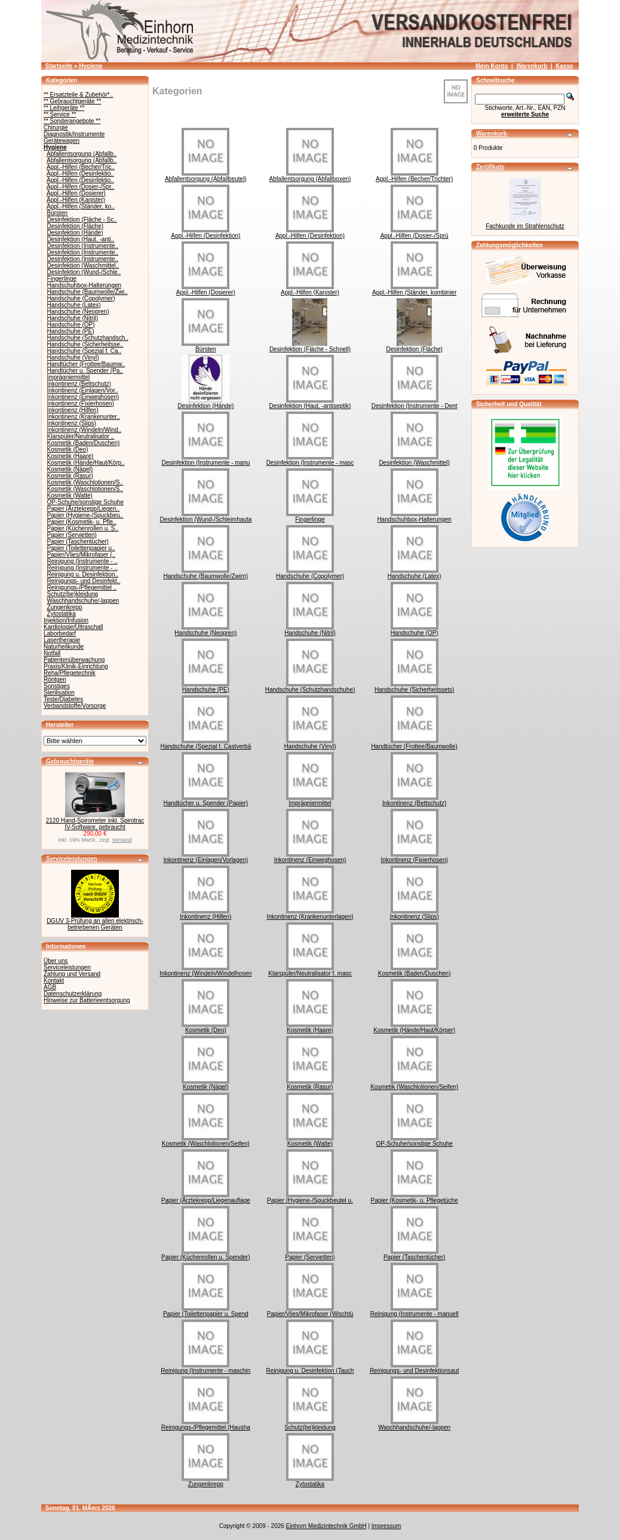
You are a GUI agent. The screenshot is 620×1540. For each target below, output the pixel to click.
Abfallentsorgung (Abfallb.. (81, 154)
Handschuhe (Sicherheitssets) (414, 687)
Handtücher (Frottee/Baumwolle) (414, 744)
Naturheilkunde (64, 646)
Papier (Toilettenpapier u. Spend (205, 1311)
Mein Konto (491, 66)
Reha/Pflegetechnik (70, 673)
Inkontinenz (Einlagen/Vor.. (82, 390)
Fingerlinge (61, 278)
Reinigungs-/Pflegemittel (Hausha (205, 1425)
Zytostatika (61, 614)
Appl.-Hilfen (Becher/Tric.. (81, 167)
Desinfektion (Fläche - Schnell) (310, 346)
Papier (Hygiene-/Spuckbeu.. (85, 515)
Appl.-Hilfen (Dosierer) (76, 193)
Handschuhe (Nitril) (73, 318)
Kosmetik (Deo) (67, 449)
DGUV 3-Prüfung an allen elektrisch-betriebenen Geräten (95, 924)
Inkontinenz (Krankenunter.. (83, 416)
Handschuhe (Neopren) (78, 311)
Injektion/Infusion (66, 620)
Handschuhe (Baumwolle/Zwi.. (87, 292)
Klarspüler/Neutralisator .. (81, 436)
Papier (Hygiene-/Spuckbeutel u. (310, 1198)
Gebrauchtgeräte (70, 761)
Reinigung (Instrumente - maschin (205, 1368)
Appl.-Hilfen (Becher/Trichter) (414, 176)
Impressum (386, 1526)
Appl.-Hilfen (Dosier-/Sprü (414, 233)
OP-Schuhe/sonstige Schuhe (85, 502)
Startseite (59, 66)
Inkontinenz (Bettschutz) (79, 384)
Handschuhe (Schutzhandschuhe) (310, 687)
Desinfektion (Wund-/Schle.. (84, 272)
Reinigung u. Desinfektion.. (83, 574)
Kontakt (54, 980)
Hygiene (90, 66)
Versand (122, 840)
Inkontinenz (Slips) (71, 423)
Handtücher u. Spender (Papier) (205, 800)
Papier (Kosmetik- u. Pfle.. (81, 522)
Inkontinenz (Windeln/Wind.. (84, 430)
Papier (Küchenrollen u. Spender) (205, 1254)
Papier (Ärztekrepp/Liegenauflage (205, 1198)
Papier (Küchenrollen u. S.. (83, 528)
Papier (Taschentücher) (78, 541)
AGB (50, 987)
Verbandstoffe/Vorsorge (75, 705)
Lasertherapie (62, 640)
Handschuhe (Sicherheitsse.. (85, 344)
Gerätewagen (61, 140)
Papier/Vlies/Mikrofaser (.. (81, 554)
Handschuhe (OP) (71, 324)
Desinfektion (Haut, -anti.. (81, 239)
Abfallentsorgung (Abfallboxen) (310, 176)
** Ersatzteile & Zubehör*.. (78, 94)
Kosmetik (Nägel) (70, 469)
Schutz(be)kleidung (73, 594)
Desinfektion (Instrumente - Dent (415, 403)
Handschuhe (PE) (70, 331)
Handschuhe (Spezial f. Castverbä (205, 744)
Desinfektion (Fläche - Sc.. (82, 219)
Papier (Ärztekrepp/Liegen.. (83, 508)
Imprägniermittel (68, 377)
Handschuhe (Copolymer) (81, 298)
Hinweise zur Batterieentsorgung (87, 1000)
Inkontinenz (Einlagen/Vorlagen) (205, 857)
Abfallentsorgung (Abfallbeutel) (206, 176)
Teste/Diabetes (63, 699)
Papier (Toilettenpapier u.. (81, 548)
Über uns (56, 961)
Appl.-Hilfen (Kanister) (76, 200)
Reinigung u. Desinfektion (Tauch (310, 1368)
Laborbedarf (60, 633)
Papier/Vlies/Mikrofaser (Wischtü (310, 1311)
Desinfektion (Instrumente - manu (205, 460)
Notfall (52, 653)
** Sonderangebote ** (72, 121)
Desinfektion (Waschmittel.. (83, 265)
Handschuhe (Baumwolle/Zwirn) (205, 573)
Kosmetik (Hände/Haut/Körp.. (86, 462)
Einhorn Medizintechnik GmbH (326, 1526)
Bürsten (57, 213)
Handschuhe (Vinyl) (73, 357)
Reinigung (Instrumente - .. (82, 561)
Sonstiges (57, 686)
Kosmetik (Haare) (70, 456)
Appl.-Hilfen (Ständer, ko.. (81, 206)
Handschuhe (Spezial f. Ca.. (84, 351)
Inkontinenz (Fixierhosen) (80, 403)
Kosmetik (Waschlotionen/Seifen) (414, 1084)
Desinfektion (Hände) (75, 232)
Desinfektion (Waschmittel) (414, 460)
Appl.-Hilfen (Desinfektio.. (80, 173)
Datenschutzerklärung (73, 993)
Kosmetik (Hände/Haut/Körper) (414, 1027)
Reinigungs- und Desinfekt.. (84, 581)
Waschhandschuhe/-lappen (83, 600)
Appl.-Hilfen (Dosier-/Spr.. (80, 186)
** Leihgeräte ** (64, 108)
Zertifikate (490, 167)
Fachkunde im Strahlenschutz (525, 226)
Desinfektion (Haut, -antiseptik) (310, 403)
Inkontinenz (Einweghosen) (83, 397)
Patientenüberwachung (74, 660)
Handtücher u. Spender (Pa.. (85, 370)
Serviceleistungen (71, 858)
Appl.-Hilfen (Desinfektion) (205, 233)
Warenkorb (531, 66)
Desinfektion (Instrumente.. (83, 246)
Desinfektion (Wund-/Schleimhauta (205, 517)
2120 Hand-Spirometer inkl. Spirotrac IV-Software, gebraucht (95, 823)
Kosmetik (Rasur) (70, 476)
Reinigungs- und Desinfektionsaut (414, 1368)
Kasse (564, 66)
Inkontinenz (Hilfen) (73, 410)
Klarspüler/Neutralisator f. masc (310, 971)
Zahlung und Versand (72, 974)
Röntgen (55, 679)
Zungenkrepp (64, 607)
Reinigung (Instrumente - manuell (414, 1311)
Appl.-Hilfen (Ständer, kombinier (414, 290)
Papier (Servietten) (72, 535)
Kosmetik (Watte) (70, 495)
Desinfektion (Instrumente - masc (310, 460)
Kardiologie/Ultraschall (73, 627)
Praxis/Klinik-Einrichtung (76, 666)
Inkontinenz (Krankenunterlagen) (309, 914)
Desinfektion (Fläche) (75, 226)
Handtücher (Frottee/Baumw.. (86, 364)
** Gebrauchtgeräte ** (72, 101)
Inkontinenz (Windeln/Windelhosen (205, 971)
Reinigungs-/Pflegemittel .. (82, 587)
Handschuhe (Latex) (74, 305)
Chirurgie (56, 127)
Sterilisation (59, 692)
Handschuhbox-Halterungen (84, 285)
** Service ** (60, 114)
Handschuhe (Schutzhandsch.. (87, 338)
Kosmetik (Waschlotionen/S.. (85, 482)
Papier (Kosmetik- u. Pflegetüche (414, 1198)
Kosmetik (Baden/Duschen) (83, 443)
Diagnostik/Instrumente (74, 134)
